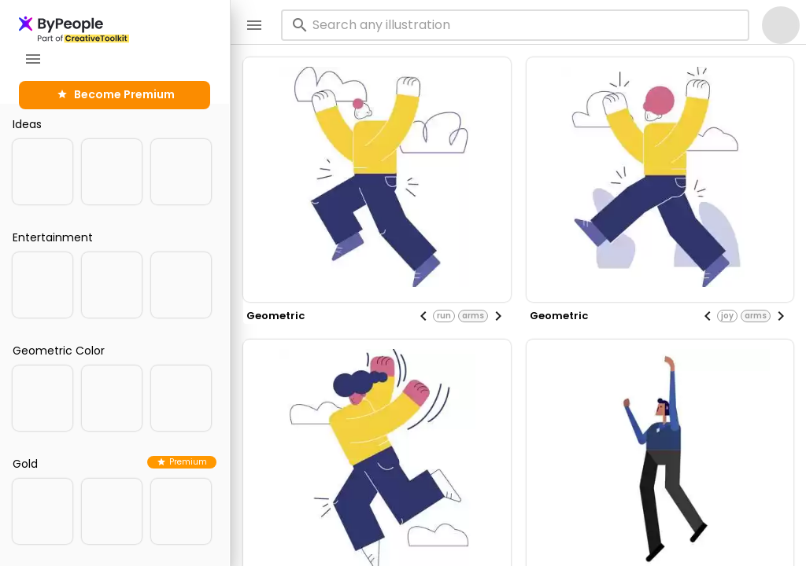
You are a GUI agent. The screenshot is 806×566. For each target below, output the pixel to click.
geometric (275, 315)
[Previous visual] (423, 316)
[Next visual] (498, 316)
